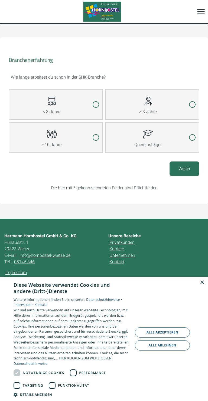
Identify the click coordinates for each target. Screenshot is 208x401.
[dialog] (104, 339)
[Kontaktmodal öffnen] (7, 11)
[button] (201, 11)
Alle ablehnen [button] (162, 345)
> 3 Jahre (148, 102)
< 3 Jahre (51, 102)
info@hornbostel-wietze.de (45, 255)
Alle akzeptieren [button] (162, 332)
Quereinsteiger (148, 135)
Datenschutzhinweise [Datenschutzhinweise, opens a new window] (30, 363)
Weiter (184, 168)
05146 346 (24, 261)
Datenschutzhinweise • (104, 299)
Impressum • (24, 304)
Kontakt (41, 304)
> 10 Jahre (51, 135)
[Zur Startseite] (104, 11)
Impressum (16, 272)
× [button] (202, 283)
